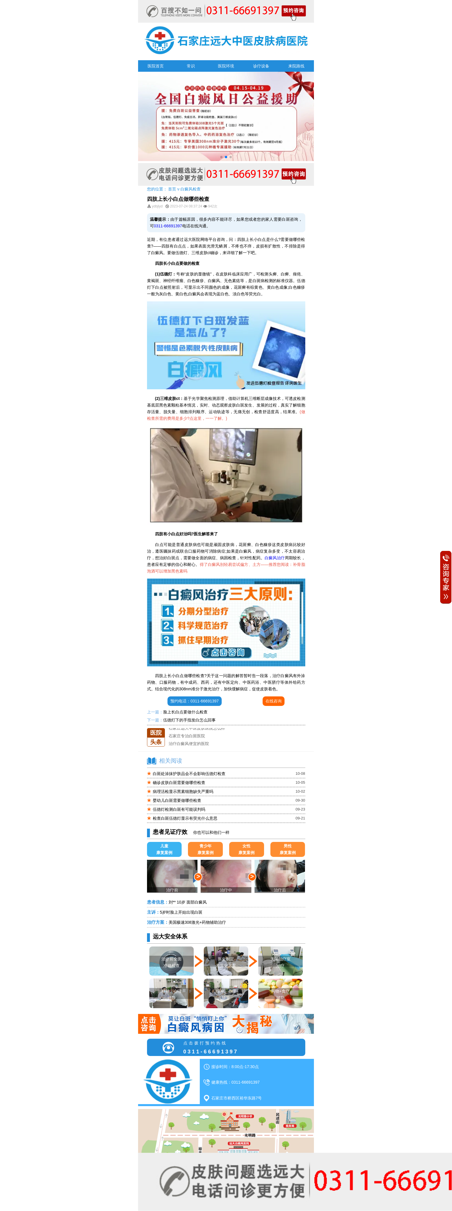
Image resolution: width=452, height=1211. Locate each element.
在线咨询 (273, 701)
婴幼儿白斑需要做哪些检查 (177, 800)
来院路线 (296, 66)
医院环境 (226, 66)
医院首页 (156, 66)
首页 (172, 189)
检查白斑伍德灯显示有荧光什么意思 (185, 818)
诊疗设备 (261, 66)
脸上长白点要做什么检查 (185, 712)
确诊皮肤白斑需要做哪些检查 (179, 782)
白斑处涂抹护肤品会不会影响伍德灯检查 (189, 773)
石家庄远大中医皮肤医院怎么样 (197, 728)
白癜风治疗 (275, 558)
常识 (191, 66)
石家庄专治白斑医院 (187, 736)
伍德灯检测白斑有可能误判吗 (179, 809)
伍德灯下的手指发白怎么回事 (189, 720)
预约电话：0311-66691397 (194, 701)
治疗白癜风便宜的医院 (189, 744)
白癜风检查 (190, 189)
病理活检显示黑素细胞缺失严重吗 (183, 791)
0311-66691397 (168, 226)
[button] (221, 157)
